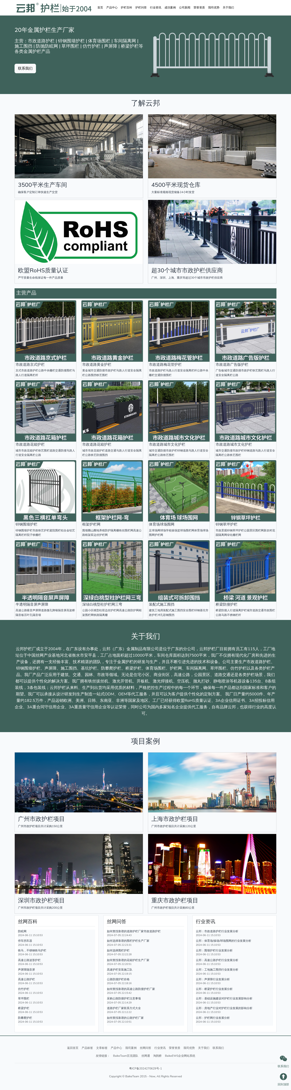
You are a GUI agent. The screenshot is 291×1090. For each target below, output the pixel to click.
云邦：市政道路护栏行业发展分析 (217, 931)
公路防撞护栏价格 (118, 979)
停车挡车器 (25, 941)
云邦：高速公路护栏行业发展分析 (217, 960)
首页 (100, 7)
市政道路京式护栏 (30, 364)
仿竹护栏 (23, 989)
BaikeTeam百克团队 (125, 1056)
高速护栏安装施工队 (119, 970)
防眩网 (22, 931)
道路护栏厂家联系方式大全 (124, 1008)
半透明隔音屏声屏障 (32, 604)
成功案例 (170, 7)
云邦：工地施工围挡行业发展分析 (217, 970)
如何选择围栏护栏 (118, 950)
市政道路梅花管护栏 (165, 364)
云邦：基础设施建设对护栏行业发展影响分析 (224, 998)
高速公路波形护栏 (29, 960)
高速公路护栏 (26, 979)
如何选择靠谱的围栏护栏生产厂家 (128, 941)
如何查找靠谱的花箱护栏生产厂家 (128, 960)
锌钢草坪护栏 (226, 524)
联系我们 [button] (25, 68)
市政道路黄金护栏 (96, 364)
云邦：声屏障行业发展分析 (213, 979)
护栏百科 (126, 7)
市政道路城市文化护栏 (167, 444)
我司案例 (131, 1048)
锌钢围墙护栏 (26, 524)
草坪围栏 (23, 998)
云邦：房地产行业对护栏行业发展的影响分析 (224, 1008)
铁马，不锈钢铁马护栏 (32, 950)
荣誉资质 (199, 7)
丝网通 (145, 1056)
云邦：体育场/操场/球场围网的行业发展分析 (223, 941)
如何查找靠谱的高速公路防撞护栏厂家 (131, 989)
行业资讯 (155, 7)
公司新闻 (184, 7)
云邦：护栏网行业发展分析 (213, 1018)
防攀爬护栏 (25, 1018)
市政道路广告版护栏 (232, 364)
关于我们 (228, 7)
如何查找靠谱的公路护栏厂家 (125, 1018)
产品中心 (112, 7)
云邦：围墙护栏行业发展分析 (214, 950)
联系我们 (218, 1048)
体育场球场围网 (161, 524)
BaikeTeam (132, 1076)
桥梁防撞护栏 (226, 604)
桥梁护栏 (23, 1008)
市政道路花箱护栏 (30, 444)
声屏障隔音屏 (26, 970)
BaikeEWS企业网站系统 (180, 1056)
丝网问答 (145, 1048)
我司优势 (213, 7)
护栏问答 (141, 7)
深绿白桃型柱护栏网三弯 (102, 604)
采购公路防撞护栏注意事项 (124, 998)
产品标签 (87, 1048)
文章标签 (102, 1048)
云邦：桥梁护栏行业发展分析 (214, 989)
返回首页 (72, 1048)
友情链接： (103, 1056)
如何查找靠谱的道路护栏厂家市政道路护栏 (134, 931)
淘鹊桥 (157, 1056)
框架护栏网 (91, 524)
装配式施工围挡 (161, 604)
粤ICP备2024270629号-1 (145, 1068)
